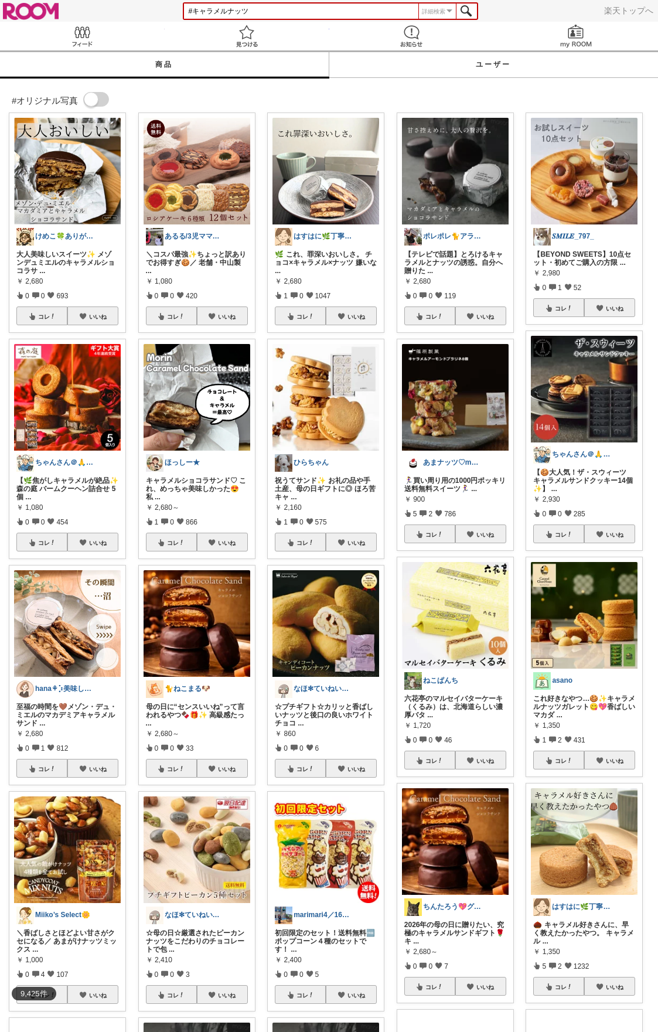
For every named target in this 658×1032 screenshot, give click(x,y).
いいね (98, 316)
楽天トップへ (628, 10)
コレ (47, 316)
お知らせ (411, 36)
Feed (82, 36)
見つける (247, 36)
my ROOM (575, 36)
